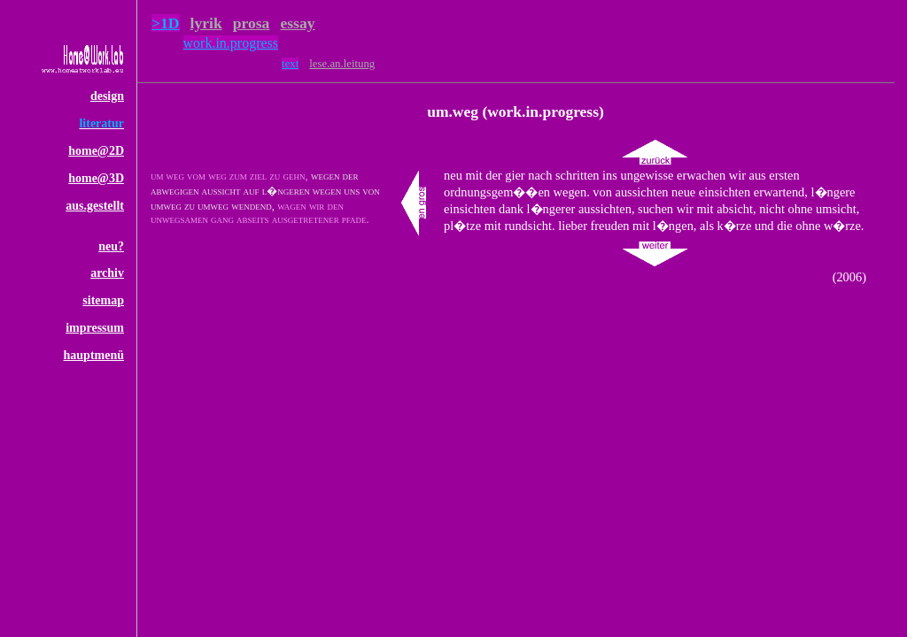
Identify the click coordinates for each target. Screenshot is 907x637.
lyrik (206, 23)
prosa (251, 23)
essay (297, 23)
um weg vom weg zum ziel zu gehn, (229, 176)
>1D (165, 23)
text (290, 64)
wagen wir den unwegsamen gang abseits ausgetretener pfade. (260, 213)
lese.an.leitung (342, 64)
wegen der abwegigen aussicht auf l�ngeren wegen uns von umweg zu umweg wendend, (265, 191)
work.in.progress (231, 42)
